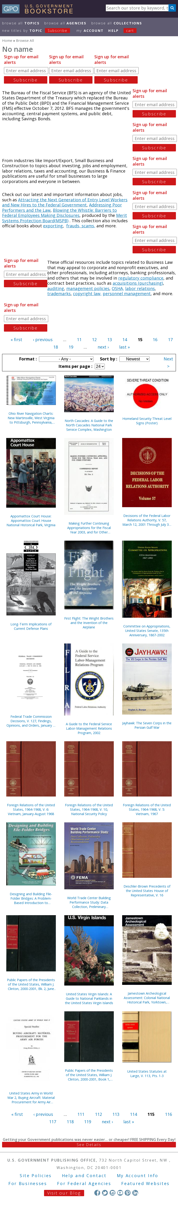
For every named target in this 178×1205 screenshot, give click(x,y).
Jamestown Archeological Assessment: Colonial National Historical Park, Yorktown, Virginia (147, 997)
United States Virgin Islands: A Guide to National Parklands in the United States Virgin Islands (89, 998)
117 (52, 1121)
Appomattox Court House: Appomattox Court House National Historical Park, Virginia (30, 520)
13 (109, 339)
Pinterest (127, 1193)
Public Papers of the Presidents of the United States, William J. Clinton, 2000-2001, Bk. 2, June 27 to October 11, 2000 (31, 984)
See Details (89, 1144)
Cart (130, 30)
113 (115, 1114)
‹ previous (43, 339)
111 (80, 1114)
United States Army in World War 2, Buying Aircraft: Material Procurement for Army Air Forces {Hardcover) (31, 1097)
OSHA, (118, 288)
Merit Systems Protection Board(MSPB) (64, 217)
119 (87, 1121)
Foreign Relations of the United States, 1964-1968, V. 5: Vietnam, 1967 (147, 809)
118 (70, 1121)
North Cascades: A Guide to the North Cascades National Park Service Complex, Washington (89, 425)
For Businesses (27, 1183)
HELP (113, 30)
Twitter (105, 1193)
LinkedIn (135, 1193)
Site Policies (36, 1175)
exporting (53, 226)
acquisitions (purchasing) (138, 283)
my (90, 30)
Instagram (112, 1193)
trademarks (59, 293)
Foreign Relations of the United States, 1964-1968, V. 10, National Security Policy (89, 809)
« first (16, 339)
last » (124, 347)
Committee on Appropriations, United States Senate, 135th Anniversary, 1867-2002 (146, 630)
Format (27, 359)
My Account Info (138, 1175)
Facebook (97, 1193)
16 (155, 339)
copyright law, (87, 293)
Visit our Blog (64, 1193)
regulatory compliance (140, 278)
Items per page (74, 366)
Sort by (108, 359)
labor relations (140, 288)
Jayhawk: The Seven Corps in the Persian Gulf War (147, 725)
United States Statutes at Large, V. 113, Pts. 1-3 (147, 1073)
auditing (55, 288)
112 (98, 1114)
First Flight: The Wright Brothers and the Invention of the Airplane (89, 622)
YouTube (120, 1193)
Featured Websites (145, 1183)
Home (7, 40)
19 (71, 347)
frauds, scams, (80, 226)
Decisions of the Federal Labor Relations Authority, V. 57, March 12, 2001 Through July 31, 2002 (147, 520)
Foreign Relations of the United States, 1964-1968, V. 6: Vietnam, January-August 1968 (31, 809)
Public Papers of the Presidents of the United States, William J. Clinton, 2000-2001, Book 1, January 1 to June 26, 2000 (89, 1074)
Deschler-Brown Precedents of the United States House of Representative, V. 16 (147, 890)
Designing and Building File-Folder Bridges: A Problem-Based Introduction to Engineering (31, 898)
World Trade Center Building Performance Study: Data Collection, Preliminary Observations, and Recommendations (89, 902)
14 (124, 339)
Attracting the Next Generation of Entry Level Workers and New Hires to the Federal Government (64, 202)
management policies (87, 288)
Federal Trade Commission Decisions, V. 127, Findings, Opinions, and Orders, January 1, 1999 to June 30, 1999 (31, 721)
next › (103, 347)
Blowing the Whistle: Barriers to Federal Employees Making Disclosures (59, 212)
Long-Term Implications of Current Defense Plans (30, 626)
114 (133, 1114)
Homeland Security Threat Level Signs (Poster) (147, 420)
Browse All (21, 23)
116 (168, 1114)
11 (79, 339)
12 (94, 339)
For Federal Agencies (84, 1183)
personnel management (127, 293)
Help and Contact (84, 1175)
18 (55, 347)
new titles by (38, 30)
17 (170, 339)
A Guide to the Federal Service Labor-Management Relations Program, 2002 (89, 728)
